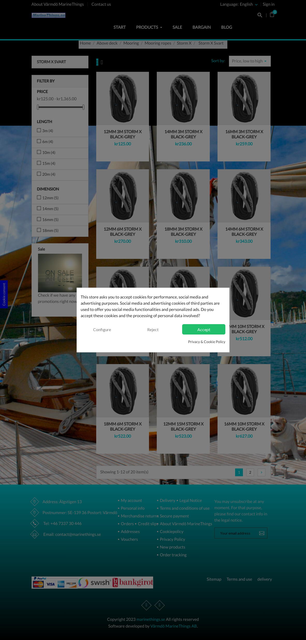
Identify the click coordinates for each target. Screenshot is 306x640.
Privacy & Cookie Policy (206, 341)
